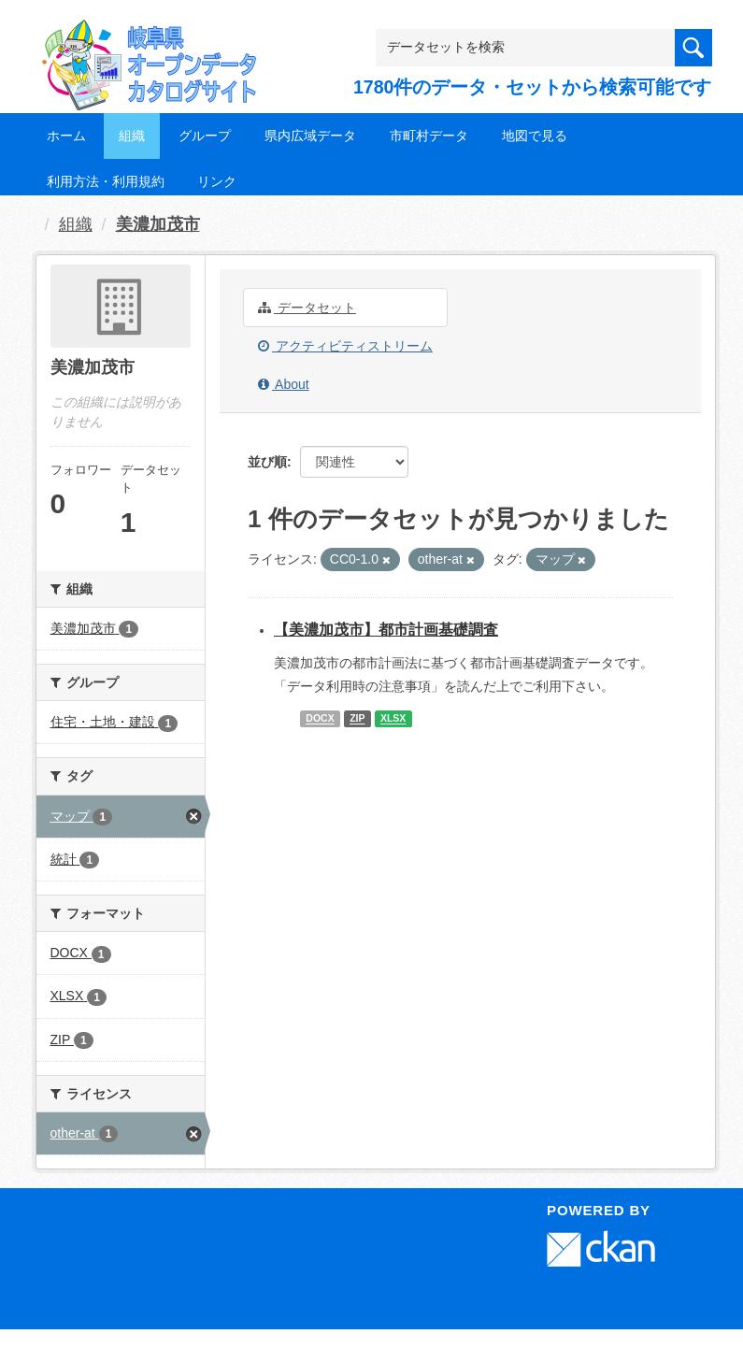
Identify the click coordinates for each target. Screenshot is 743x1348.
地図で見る (534, 135)
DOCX (320, 718)
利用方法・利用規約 (105, 181)
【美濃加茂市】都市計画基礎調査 (386, 630)
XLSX (393, 718)
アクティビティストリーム (345, 345)
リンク (216, 181)
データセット (307, 307)
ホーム (66, 135)
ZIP (357, 718)
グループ (205, 135)
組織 (132, 135)
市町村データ (429, 135)
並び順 (267, 461)
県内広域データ (310, 135)
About (283, 384)
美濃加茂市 (158, 224)
